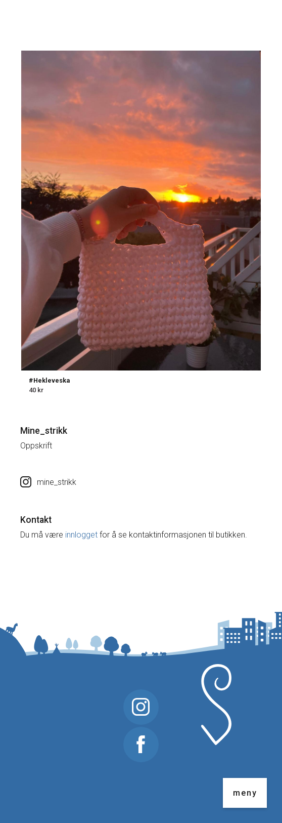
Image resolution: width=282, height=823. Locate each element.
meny (245, 793)
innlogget (81, 535)
